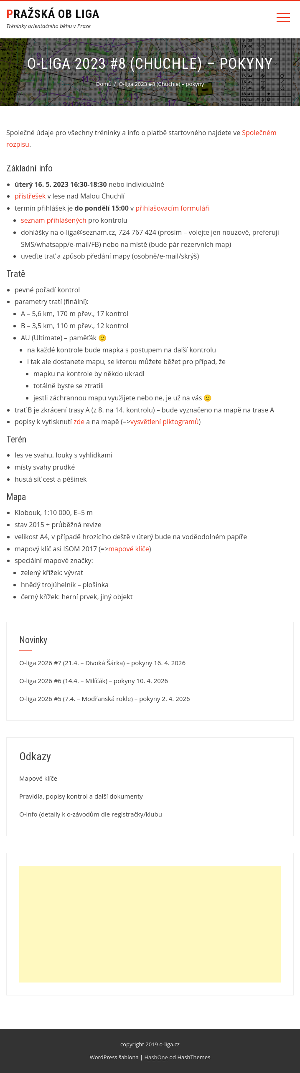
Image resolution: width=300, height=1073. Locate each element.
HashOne (156, 1057)
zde (79, 421)
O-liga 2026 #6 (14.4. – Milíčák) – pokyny (77, 680)
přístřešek (30, 196)
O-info (28, 814)
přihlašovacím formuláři (172, 208)
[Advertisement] (150, 924)
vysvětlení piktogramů (164, 421)
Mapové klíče (38, 778)
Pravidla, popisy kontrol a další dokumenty (81, 796)
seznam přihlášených (53, 220)
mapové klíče (128, 548)
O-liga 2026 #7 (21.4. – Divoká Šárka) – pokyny (85, 662)
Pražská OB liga (52, 14)
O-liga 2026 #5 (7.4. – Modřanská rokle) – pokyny (89, 698)
